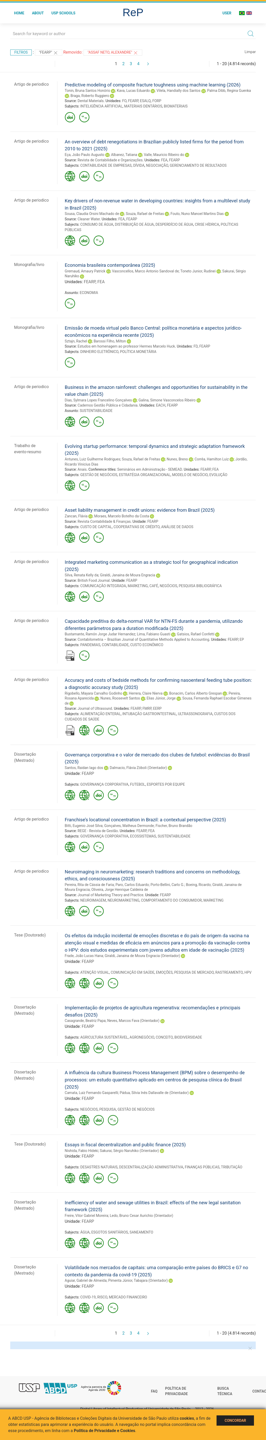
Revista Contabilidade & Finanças (104, 521)
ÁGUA (85, 1232)
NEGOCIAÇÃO (157, 165)
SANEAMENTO (141, 1232)
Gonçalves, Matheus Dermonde (129, 826)
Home (19, 13)
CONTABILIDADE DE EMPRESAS (105, 165)
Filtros (21, 52)
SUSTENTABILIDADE (96, 411)
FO (124, 101)
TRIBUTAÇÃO (231, 1167)
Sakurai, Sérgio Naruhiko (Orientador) (129, 1151)
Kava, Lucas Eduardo (133, 90)
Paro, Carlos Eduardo (132, 885)
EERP (157, 708)
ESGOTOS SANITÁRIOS (109, 1232)
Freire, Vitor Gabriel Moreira (86, 1216)
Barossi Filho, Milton (110, 341)
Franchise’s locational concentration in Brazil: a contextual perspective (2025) (145, 819)
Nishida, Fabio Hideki (81, 1151)
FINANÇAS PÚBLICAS (202, 1167)
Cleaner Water (89, 219)
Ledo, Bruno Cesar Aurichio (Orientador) (141, 1216)
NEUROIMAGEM (93, 900)
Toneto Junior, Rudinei (198, 271)
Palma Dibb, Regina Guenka (229, 90)
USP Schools (64, 13)
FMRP (146, 708)
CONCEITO (164, 1037)
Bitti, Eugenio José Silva (84, 826)
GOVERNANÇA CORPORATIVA (104, 784)
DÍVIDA (139, 165)
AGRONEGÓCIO (142, 1037)
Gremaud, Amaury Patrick (85, 271)
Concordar (235, 1420)
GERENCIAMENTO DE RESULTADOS (198, 165)
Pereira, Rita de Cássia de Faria (89, 885)
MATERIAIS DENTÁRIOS (143, 106)
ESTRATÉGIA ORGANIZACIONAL (144, 475)
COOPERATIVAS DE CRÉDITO (137, 527)
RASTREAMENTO (229, 972)
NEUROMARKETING (123, 900)
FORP (156, 101)
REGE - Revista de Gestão (98, 831)
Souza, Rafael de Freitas (145, 214)
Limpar (250, 52)
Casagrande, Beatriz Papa (85, 1021)
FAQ (154, 1391)
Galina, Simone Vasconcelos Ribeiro (167, 400)
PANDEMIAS (90, 645)
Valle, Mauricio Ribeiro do (164, 155)
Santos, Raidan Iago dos (84, 768)
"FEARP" (48, 52)
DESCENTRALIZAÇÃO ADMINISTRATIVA (151, 1167)
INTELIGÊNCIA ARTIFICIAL (101, 106)
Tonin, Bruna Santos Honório (87, 90)
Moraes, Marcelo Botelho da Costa (121, 516)
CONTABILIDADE (115, 645)
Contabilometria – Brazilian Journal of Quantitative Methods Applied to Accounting (143, 639)
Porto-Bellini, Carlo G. (167, 885)
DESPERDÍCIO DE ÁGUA (174, 224)
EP (242, 639)
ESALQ (145, 101)
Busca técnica (224, 1391)
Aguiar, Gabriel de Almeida (86, 1280)
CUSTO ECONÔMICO (146, 645)
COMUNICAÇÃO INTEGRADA (103, 586)
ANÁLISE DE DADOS (177, 527)
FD (195, 346)
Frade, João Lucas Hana (84, 956)
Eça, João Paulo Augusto (85, 155)
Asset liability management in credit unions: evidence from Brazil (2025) (140, 510)
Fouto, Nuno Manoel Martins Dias (197, 214)
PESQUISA (107, 1109)
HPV (248, 972)
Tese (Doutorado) (30, 935)
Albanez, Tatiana (124, 155)
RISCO (102, 1297)
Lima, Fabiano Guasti (153, 634)
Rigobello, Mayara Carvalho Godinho (93, 693)
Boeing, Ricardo (198, 885)
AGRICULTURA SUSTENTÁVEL (104, 1037)
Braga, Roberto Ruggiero (89, 96)
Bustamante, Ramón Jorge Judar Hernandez (100, 634)
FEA (164, 160)
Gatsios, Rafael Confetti (195, 634)
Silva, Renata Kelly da (81, 575)
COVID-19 (88, 1297)
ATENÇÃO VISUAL (94, 972)
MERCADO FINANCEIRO (128, 1297)
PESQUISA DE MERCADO (194, 972)
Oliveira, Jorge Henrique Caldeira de (119, 889)
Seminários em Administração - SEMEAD (149, 469)
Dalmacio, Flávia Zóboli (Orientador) (138, 768)
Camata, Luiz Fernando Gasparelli (91, 1093)
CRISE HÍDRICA (207, 224)
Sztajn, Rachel (76, 341)
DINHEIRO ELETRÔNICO (99, 352)
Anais (82, 469)
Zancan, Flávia (76, 516)
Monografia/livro (29, 264)
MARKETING (138, 586)
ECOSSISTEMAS (143, 836)
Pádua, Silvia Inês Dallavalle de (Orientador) (154, 1093)
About (38, 13)
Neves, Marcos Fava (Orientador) (133, 1021)
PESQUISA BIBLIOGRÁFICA (200, 586)
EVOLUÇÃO (218, 475)
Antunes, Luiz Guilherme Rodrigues (92, 459)
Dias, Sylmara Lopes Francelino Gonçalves (98, 400)
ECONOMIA (89, 293)
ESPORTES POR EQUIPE (166, 784)
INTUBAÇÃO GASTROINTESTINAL (149, 714)
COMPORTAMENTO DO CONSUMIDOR (171, 900)
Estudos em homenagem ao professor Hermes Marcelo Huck (126, 346)
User (226, 13)
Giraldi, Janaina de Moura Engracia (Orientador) (142, 956)
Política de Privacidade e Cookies (104, 1430)
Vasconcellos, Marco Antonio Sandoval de (145, 271)
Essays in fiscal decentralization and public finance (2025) (125, 1144)
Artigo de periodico (31, 84)
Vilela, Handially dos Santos (178, 90)
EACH (160, 405)
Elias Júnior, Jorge (161, 698)
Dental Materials (91, 101)
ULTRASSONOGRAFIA (195, 714)
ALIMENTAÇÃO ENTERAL (100, 714)
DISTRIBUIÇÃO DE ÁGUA (134, 224)
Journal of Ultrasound (95, 708)
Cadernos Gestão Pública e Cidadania (108, 405)
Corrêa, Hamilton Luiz (212, 459)
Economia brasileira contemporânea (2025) (110, 265)
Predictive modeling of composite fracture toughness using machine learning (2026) (153, 84)
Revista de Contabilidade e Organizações (110, 160)
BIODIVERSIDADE (188, 1037)
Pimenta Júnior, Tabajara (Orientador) (138, 1280)
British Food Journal (94, 580)
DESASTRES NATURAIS (98, 1167)
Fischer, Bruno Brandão (174, 826)
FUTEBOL (137, 784)
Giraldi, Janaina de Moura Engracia (127, 575)
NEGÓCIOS (168, 586)
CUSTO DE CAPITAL (96, 527)
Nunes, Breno (177, 459)
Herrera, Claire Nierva (146, 693)
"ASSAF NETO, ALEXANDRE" (113, 52)
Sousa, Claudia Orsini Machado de (92, 214)
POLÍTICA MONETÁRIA (138, 352)
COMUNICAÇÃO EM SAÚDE (133, 972)
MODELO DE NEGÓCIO (190, 475)
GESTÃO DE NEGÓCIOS (98, 475)
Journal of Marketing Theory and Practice (111, 895)
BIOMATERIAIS (176, 106)
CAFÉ (153, 586)
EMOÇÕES (164, 972)
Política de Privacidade (176, 1391)
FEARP (133, 101)
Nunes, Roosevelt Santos (120, 698)
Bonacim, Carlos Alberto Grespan (195, 693)
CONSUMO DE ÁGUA (96, 224)
